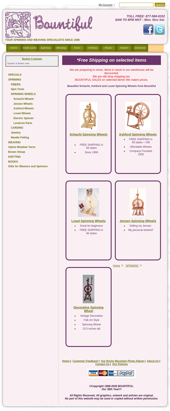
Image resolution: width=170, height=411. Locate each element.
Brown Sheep (16, 151)
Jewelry (16, 132)
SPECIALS (14, 74)
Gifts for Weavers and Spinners (28, 166)
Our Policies (120, 364)
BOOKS (13, 161)
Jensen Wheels (23, 103)
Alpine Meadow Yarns (21, 147)
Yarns (77, 48)
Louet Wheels (22, 113)
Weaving (61, 48)
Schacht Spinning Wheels (88, 134)
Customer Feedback (85, 361)
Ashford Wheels (24, 108)
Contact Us (102, 364)
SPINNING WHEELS (23, 94)
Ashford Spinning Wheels (138, 134)
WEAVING (14, 142)
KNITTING (14, 156)
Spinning (45, 48)
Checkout (140, 48)
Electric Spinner (24, 118)
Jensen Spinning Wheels (138, 221)
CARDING (17, 127)
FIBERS (16, 84)
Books (108, 48)
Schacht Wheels (24, 98)
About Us (153, 361)
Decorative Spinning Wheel (88, 309)
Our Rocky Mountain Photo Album (122, 361)
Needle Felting (20, 137)
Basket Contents (32, 58)
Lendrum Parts (23, 123)
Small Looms (30, 48)
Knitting (93, 48)
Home (14, 48)
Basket (124, 48)
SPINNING (14, 79)
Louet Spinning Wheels (88, 221)
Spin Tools (17, 89)
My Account (105, 4)
